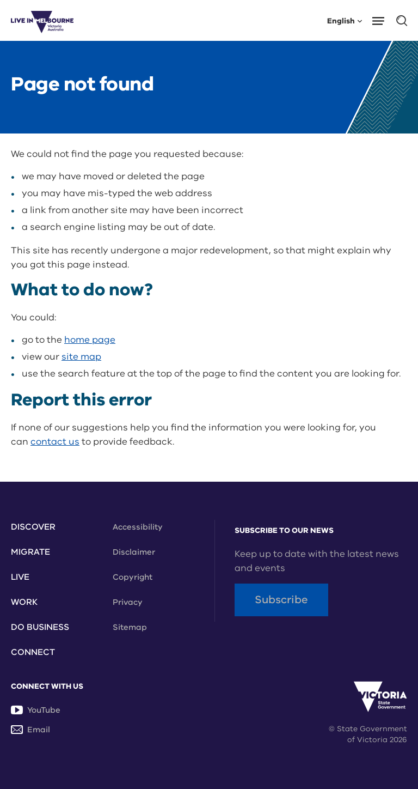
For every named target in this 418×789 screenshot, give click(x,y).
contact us (54, 441)
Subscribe (281, 599)
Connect (33, 652)
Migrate (30, 552)
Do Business (40, 627)
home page (89, 339)
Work (24, 602)
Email (30, 729)
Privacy (128, 602)
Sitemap (130, 627)
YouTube (35, 710)
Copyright (132, 577)
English (344, 20)
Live (20, 577)
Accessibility (138, 526)
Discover (33, 527)
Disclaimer (134, 552)
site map (81, 356)
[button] (381, 20)
